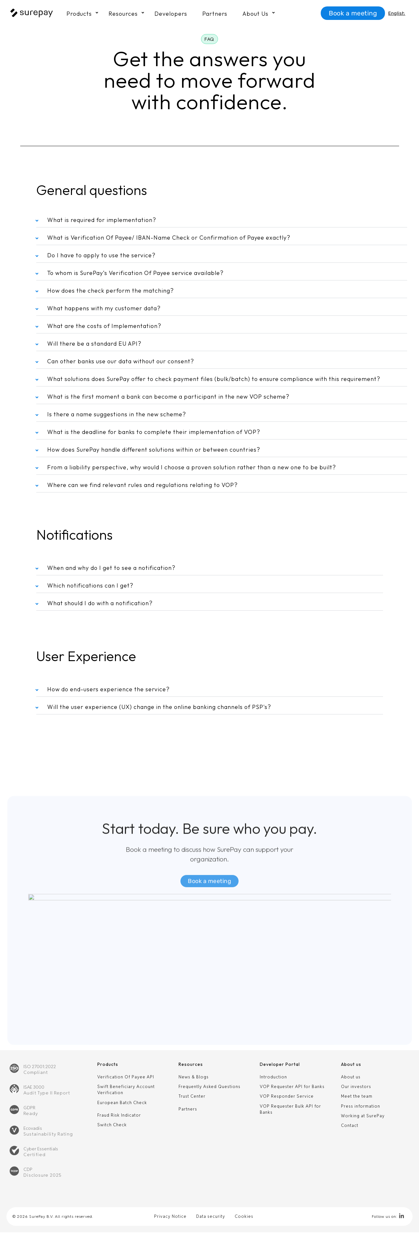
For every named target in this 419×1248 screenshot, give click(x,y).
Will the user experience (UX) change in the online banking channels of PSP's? (159, 707)
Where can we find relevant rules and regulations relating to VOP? (142, 485)
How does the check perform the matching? (110, 290)
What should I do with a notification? (100, 603)
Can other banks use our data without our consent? (120, 361)
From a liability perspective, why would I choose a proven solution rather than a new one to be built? (191, 467)
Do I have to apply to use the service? (101, 255)
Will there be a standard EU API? (94, 343)
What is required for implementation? (101, 220)
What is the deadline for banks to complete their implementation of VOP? (153, 432)
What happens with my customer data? (104, 308)
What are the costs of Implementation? (104, 326)
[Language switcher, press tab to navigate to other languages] (397, 13)
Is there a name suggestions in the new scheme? (116, 414)
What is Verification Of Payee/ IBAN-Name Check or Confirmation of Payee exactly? (168, 237)
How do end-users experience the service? (108, 689)
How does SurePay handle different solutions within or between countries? (153, 449)
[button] (209, 39)
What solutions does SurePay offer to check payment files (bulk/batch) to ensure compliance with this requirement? (213, 379)
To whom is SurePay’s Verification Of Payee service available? (135, 273)
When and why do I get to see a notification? (111, 567)
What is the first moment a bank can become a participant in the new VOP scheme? (168, 396)
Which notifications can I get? (90, 585)
